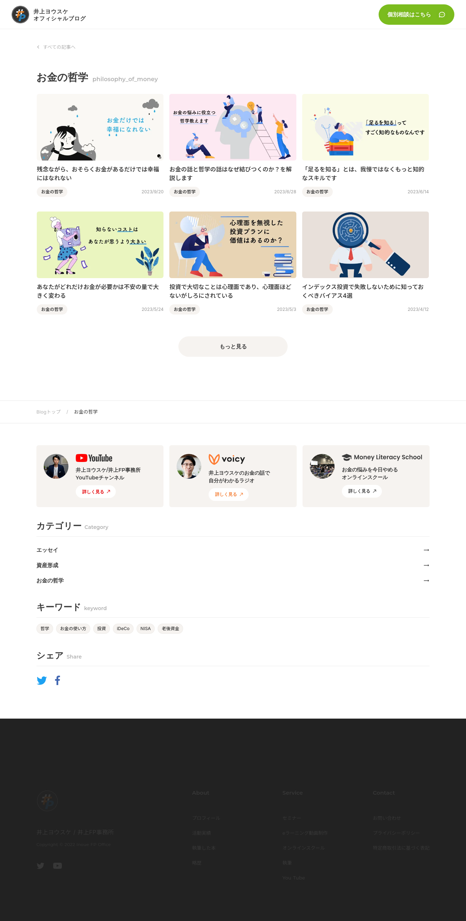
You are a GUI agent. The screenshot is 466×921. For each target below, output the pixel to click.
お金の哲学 (86, 412)
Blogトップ (48, 412)
